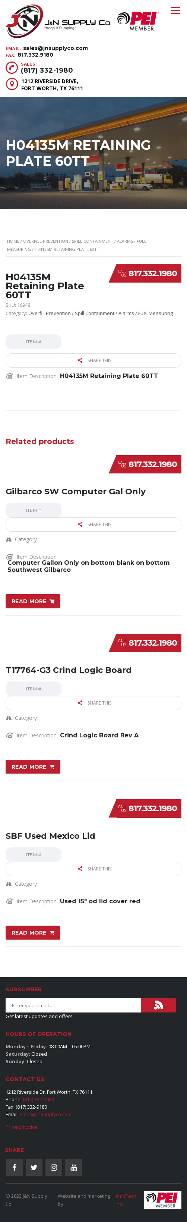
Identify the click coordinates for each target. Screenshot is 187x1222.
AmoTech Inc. (125, 1200)
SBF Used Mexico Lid (50, 836)
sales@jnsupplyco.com (55, 48)
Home (13, 241)
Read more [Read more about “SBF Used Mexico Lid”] (29, 932)
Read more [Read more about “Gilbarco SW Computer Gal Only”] (29, 601)
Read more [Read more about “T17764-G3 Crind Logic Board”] (29, 766)
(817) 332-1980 (47, 70)
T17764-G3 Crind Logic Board (69, 670)
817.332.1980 (153, 273)
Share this (94, 360)
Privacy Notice (21, 1127)
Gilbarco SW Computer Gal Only (76, 491)
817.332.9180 (35, 54)
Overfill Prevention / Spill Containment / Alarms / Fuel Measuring (100, 313)
